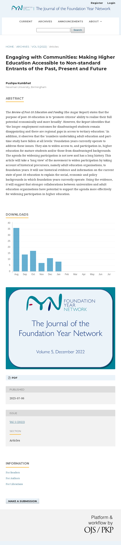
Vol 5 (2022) (39, 46)
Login (111, 2)
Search (77, 29)
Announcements (70, 21)
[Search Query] (53, 30)
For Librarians (14, 484)
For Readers (13, 472)
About (94, 21)
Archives (45, 21)
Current (26, 21)
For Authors (13, 478)
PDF (14, 377)
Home (10, 46)
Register (97, 2)
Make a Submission (22, 501)
